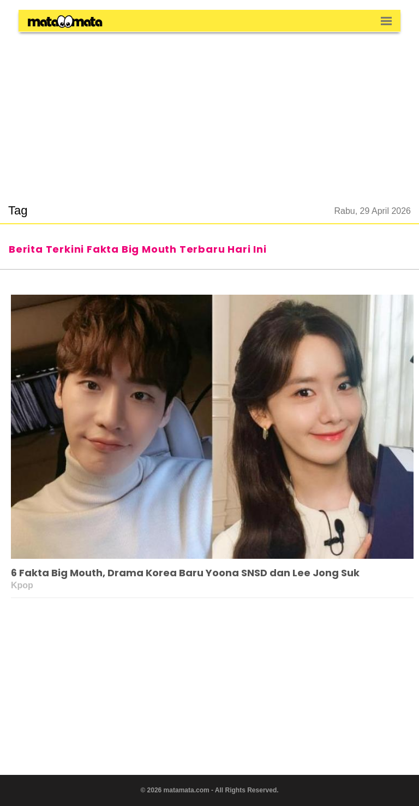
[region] (209, 111)
